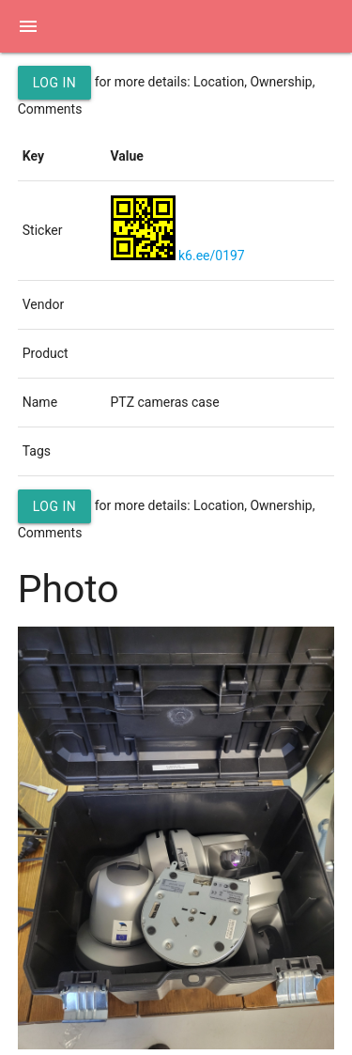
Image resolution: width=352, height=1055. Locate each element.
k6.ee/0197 (211, 255)
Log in (55, 82)
